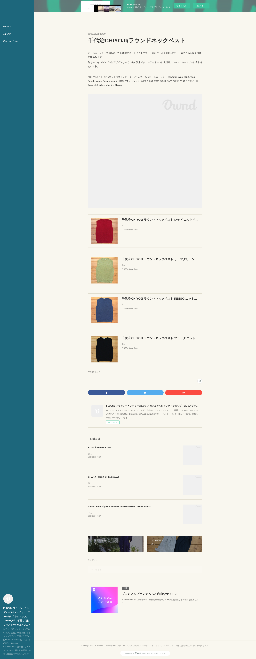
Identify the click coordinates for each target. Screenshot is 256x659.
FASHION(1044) (94, 372)
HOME (7, 26)
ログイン (201, 6)
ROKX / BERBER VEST (100, 447)
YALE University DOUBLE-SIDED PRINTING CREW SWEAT (120, 506)
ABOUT (8, 33)
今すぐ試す (181, 5)
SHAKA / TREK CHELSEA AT (103, 477)
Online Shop (11, 41)
